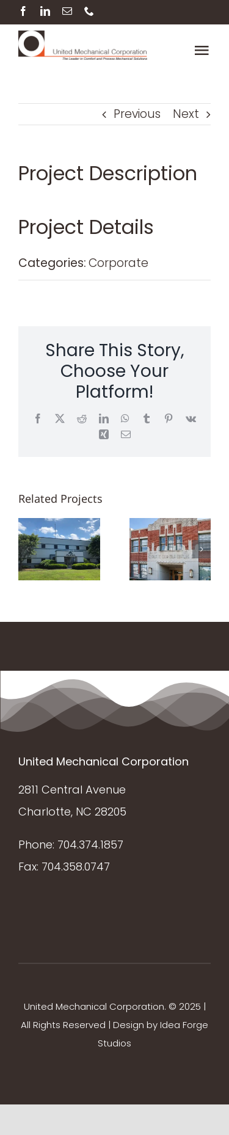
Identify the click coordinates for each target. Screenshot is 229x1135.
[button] (27, 549)
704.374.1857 (90, 844)
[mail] (67, 11)
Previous (137, 114)
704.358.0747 (76, 866)
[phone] (89, 11)
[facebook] (23, 11)
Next (186, 114)
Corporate (118, 263)
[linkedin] (45, 11)
